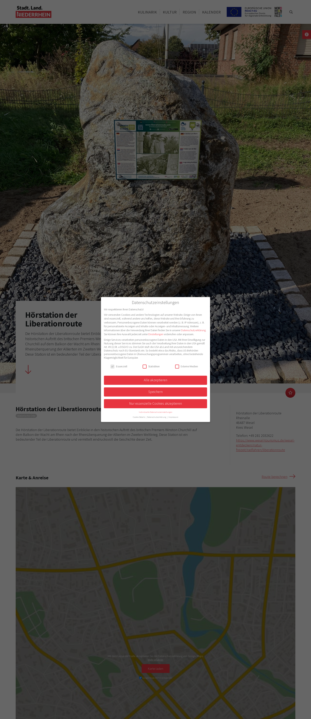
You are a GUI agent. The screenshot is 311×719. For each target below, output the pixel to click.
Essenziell (118, 366)
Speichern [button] (155, 392)
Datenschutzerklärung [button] (157, 417)
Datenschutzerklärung (193, 330)
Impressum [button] (173, 417)
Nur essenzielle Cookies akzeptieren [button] (155, 403)
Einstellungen (155, 334)
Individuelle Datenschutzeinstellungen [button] (155, 412)
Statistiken (151, 366)
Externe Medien (186, 366)
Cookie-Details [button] (139, 417)
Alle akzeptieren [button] (155, 380)
